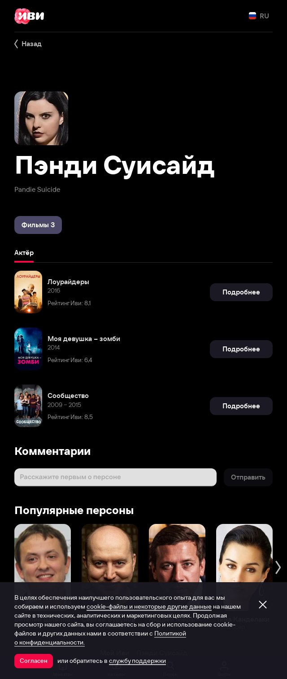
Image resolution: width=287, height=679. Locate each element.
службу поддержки (137, 660)
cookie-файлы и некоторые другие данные (149, 606)
